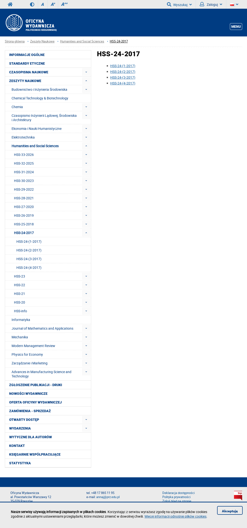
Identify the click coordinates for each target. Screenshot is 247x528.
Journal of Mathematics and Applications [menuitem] (42, 328)
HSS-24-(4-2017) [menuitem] (28, 267)
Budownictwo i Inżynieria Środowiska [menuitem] (39, 89)
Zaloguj (211, 4)
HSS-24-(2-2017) (122, 71)
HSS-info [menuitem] (20, 311)
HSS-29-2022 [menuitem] (24, 189)
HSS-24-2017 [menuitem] (24, 232)
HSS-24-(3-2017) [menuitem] (28, 259)
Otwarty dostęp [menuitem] (24, 420)
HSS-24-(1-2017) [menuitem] (28, 241)
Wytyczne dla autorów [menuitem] (30, 437)
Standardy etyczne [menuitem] (27, 63)
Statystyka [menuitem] (20, 463)
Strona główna (15, 41)
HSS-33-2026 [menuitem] (24, 154)
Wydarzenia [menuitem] (20, 428)
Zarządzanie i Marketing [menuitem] (30, 363)
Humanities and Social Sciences (82, 41)
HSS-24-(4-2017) (122, 83)
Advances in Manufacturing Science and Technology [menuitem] (41, 373)
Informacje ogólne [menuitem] (27, 55)
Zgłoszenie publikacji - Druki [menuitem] (35, 385)
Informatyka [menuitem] (21, 319)
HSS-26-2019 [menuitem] (24, 215)
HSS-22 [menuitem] (19, 285)
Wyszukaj (179, 4)
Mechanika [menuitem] (20, 337)
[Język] (234, 4)
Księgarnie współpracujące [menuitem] (35, 454)
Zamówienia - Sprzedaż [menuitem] (30, 411)
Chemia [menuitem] (17, 106)
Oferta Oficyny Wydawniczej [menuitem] (35, 402)
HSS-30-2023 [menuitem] (24, 180)
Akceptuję (230, 511)
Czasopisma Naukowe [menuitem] (28, 72)
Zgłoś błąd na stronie (176, 501)
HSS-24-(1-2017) (122, 65)
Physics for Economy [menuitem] (27, 354)
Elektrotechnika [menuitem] (23, 137)
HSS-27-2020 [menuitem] (24, 206)
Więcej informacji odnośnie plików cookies (175, 516)
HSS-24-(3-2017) (122, 77)
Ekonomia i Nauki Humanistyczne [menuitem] (37, 128)
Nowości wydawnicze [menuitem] (28, 394)
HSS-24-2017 (119, 41)
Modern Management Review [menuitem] (33, 345)
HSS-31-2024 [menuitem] (24, 172)
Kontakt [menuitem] (17, 446)
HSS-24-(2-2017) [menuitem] (28, 250)
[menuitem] (86, 72)
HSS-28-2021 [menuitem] (24, 198)
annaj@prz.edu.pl (108, 497)
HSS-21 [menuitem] (19, 293)
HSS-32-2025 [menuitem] (24, 163)
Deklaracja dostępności (178, 493)
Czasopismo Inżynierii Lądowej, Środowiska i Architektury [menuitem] (44, 117)
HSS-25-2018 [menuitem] (24, 224)
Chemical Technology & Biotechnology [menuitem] (40, 98)
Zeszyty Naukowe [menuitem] (25, 81)
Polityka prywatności (176, 497)
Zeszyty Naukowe (42, 41)
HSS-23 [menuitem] (19, 276)
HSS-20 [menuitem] (19, 302)
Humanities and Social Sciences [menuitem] (35, 146)
